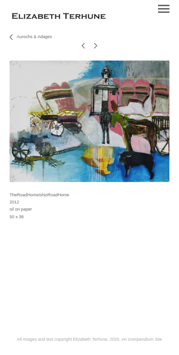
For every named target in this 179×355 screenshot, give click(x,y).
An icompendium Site (141, 339)
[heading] (58, 17)
